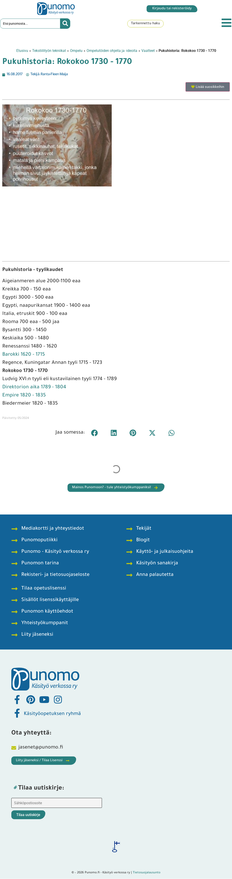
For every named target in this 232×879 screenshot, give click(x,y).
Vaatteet (148, 51)
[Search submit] (65, 24)
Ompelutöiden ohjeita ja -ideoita (112, 51)
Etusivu (22, 51)
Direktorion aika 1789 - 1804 (34, 388)
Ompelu (76, 51)
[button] (94, 433)
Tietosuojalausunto (146, 873)
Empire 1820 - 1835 (24, 396)
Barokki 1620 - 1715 (23, 355)
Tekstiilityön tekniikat (49, 51)
